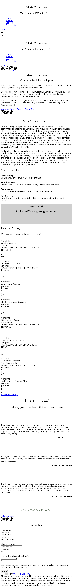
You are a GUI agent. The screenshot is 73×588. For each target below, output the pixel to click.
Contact (5, 29)
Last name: (6, 535)
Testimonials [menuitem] (11, 25)
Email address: (7, 539)
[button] (5, 29)
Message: (5, 549)
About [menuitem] (9, 18)
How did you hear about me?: (15, 557)
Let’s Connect (7, 516)
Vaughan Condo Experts (12, 109)
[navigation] (36, 52)
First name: (6, 530)
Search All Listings (9, 395)
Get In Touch (31, 109)
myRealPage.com (21, 574)
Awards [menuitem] (9, 21)
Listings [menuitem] (9, 23)
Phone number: (8, 544)
